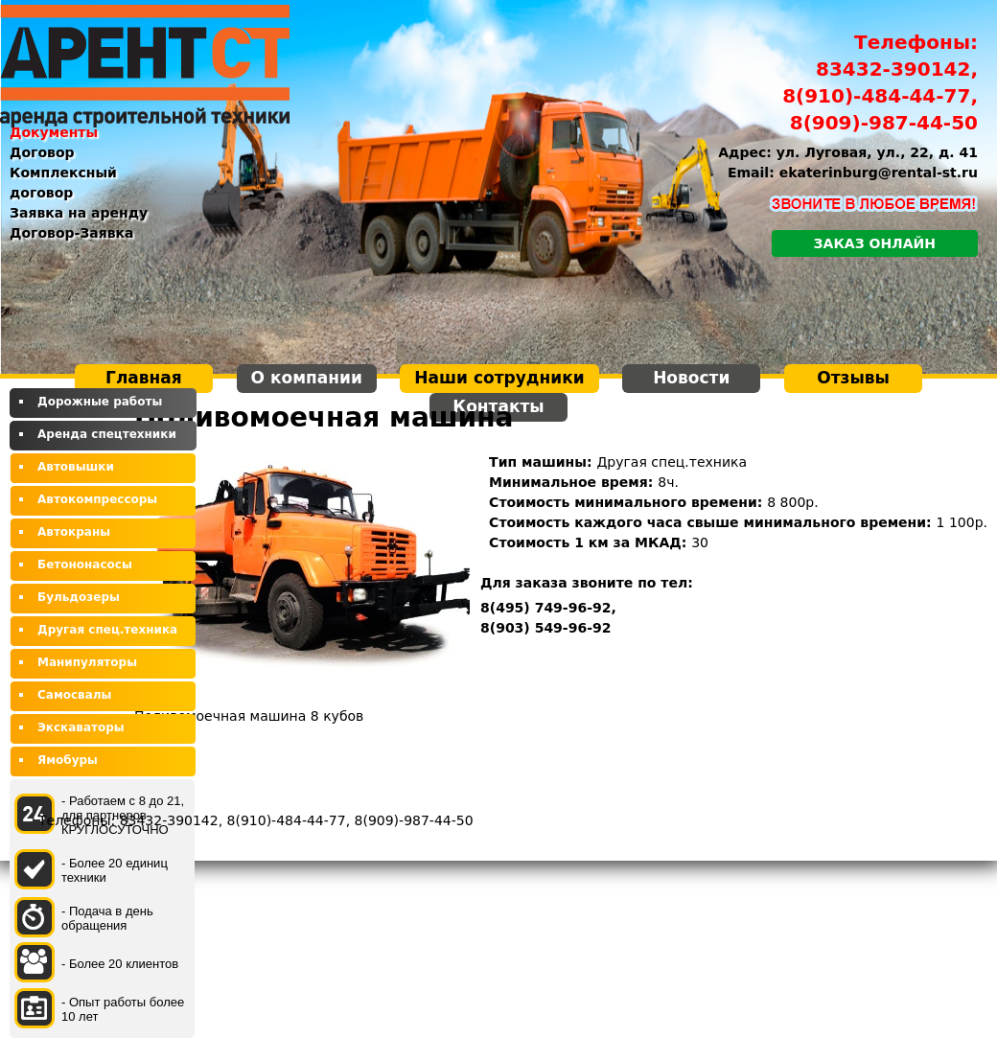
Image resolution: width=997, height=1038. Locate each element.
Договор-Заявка (72, 233)
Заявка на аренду (79, 212)
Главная (143, 377)
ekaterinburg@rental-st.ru (878, 172)
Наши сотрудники (499, 377)
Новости (691, 377)
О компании (306, 377)
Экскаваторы (81, 727)
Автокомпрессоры (97, 499)
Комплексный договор (63, 182)
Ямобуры (67, 760)
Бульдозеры (78, 597)
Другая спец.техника (107, 629)
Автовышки (75, 466)
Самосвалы (74, 695)
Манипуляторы (87, 662)
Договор (42, 152)
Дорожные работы (99, 401)
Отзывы (853, 377)
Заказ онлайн (875, 243)
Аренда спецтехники (106, 434)
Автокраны (73, 532)
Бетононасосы (84, 564)
